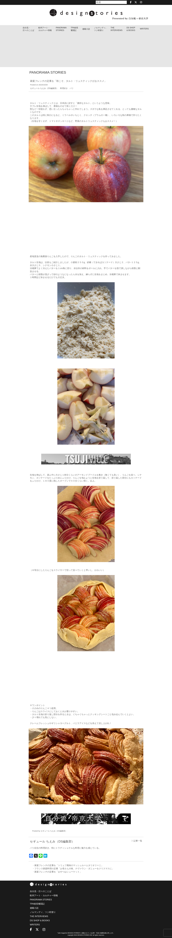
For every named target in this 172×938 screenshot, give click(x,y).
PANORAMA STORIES (61, 29)
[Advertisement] (86, 50)
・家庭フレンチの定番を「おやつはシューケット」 (57, 872)
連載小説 (86, 29)
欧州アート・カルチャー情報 (45, 29)
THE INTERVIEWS (39, 916)
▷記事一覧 (136, 841)
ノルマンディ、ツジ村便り (43, 912)
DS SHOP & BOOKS (131, 29)
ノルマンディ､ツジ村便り (100, 29)
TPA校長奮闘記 (74, 29)
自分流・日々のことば (28, 29)
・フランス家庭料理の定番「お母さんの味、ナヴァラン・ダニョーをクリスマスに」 (73, 868)
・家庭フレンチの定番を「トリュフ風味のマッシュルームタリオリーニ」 (67, 865)
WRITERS (144, 29)
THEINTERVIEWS (116, 29)
